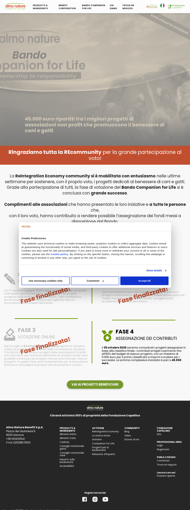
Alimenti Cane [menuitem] (68, 438)
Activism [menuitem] (97, 439)
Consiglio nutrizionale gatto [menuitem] (72, 447)
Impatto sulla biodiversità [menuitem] (67, 461)
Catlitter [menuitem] (64, 442)
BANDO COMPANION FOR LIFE (93, 7)
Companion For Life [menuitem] (103, 443)
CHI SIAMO (113, 7)
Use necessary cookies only (45, 280)
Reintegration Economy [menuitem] (105, 431)
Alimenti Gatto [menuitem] (68, 434)
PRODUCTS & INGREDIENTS (40, 7)
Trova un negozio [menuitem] (167, 464)
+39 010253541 (15, 439)
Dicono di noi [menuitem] (131, 439)
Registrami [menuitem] (163, 449)
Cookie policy (59, 254)
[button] (95, 384)
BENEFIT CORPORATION (67, 7)
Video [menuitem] (127, 435)
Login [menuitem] (160, 445)
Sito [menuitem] (159, 434)
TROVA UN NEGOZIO (128, 7)
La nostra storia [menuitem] (101, 435)
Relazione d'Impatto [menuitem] (103, 454)
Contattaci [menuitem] (163, 460)
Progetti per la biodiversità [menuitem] (100, 449)
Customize (95, 280)
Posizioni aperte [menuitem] (166, 476)
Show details (154, 270)
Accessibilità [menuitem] (67, 466)
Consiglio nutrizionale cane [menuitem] (72, 454)
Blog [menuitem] (126, 431)
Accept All (144, 280)
